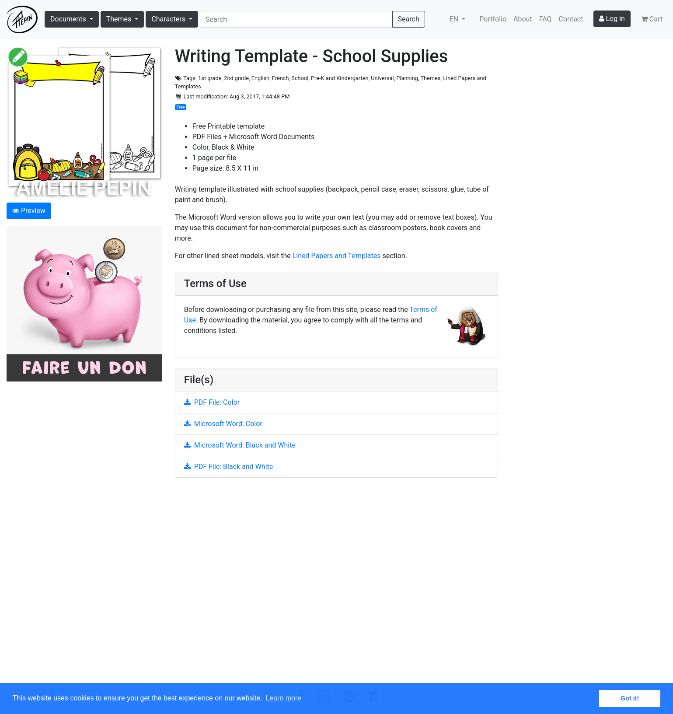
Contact (571, 19)
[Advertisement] (337, 585)
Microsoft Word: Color (223, 424)
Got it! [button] (630, 698)
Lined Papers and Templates (337, 256)
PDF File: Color (212, 402)
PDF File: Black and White (228, 466)
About (522, 19)
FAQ (545, 19)
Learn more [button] (283, 698)
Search (408, 19)
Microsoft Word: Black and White (240, 445)
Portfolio (492, 19)
